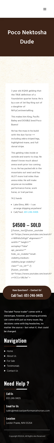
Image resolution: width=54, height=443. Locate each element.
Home (10, 351)
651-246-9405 (31, 212)
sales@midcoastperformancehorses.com (28, 411)
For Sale (11, 361)
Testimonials (13, 366)
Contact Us (12, 371)
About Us (11, 356)
